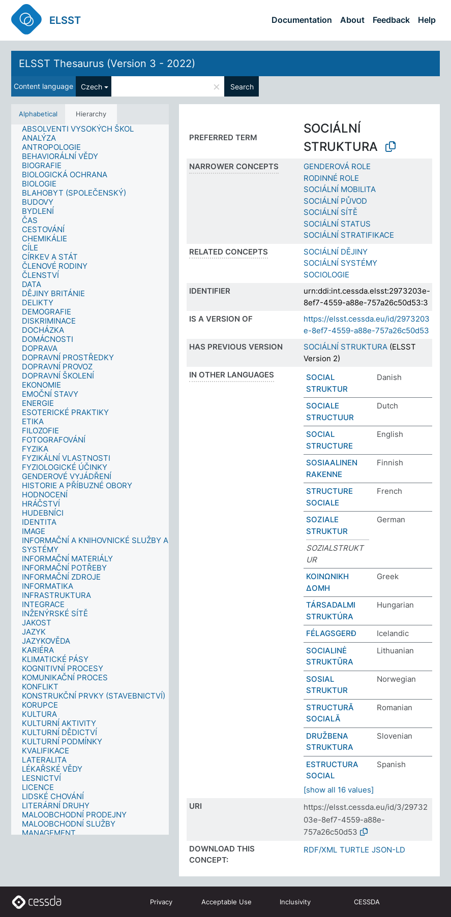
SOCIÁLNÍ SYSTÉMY (340, 263)
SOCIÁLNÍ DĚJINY (336, 252)
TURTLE (354, 850)
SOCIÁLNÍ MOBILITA (340, 189)
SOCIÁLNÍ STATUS (337, 224)
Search (242, 86)
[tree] (90, 479)
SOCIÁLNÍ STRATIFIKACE (349, 235)
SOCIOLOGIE (326, 274)
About (352, 20)
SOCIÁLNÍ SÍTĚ (330, 212)
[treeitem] (82, 129)
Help (427, 20)
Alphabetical (38, 114)
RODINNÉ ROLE (331, 178)
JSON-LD (388, 850)
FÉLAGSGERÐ (331, 633)
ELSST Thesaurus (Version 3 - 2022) (107, 63)
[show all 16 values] (339, 790)
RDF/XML (320, 850)
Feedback (391, 20)
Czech (91, 86)
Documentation (302, 20)
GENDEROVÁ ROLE (337, 166)
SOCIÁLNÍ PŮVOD (335, 201)
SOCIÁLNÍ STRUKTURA (345, 347)
